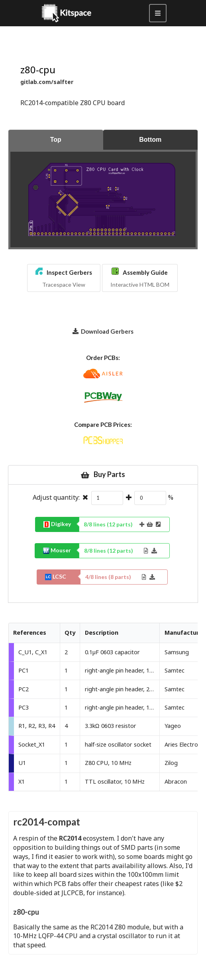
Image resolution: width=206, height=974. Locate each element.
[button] (63, 278)
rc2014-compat (46, 821)
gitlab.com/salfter (46, 82)
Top (55, 139)
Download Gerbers (103, 331)
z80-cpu (26, 912)
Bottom (150, 139)
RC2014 (70, 838)
